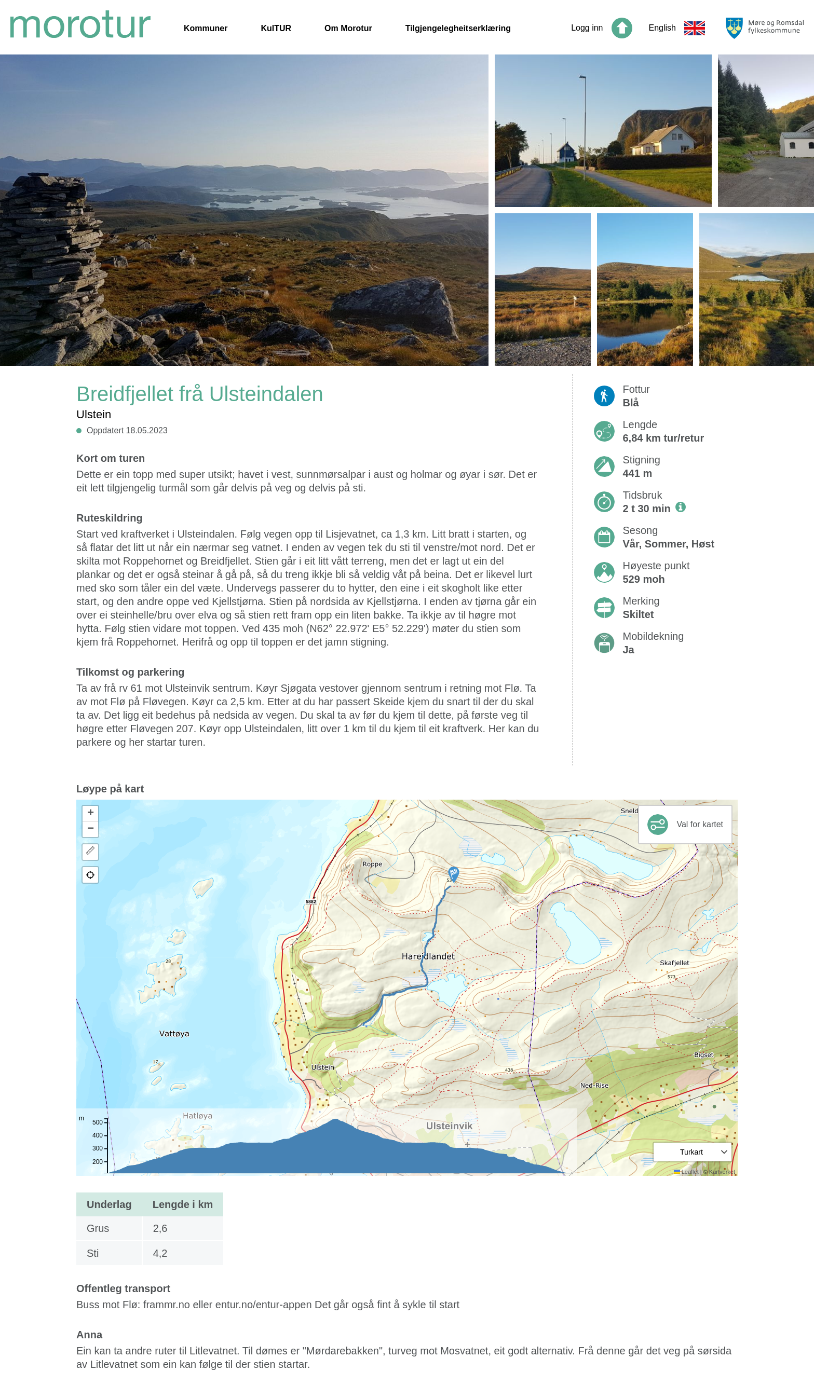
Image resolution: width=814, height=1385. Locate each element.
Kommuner (205, 28)
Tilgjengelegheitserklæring (458, 28)
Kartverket (722, 1172)
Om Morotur (348, 28)
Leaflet (686, 1172)
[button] (453, 875)
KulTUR (276, 28)
